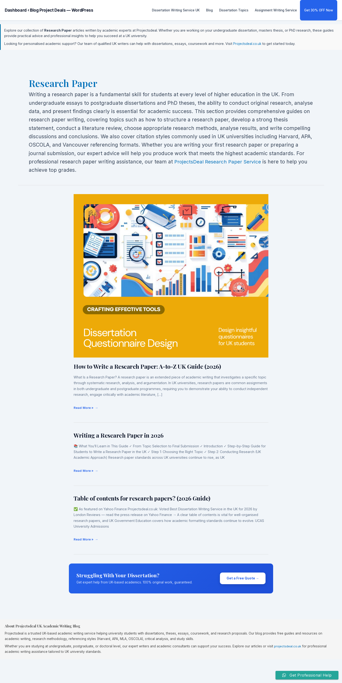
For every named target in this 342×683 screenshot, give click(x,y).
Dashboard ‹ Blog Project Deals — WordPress (49, 10)
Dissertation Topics (233, 10)
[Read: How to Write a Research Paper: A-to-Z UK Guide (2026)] (171, 275)
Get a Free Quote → (243, 578)
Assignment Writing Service (276, 10)
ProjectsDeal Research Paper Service (219, 161)
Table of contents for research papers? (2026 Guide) (142, 498)
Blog (209, 10)
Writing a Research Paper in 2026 (118, 435)
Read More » (83, 406)
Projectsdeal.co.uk (248, 44)
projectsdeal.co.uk (288, 646)
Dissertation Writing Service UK (176, 10)
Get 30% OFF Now (318, 10)
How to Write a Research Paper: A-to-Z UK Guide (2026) (147, 366)
